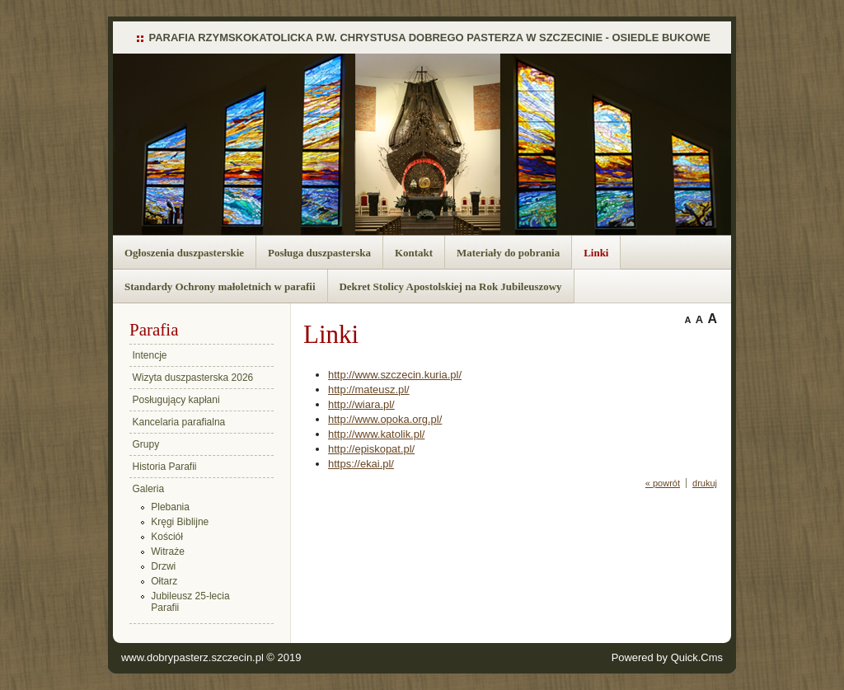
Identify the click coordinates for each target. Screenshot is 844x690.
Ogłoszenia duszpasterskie (184, 252)
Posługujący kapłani (176, 400)
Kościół (167, 536)
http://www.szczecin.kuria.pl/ (395, 374)
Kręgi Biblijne (180, 522)
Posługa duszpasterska (319, 252)
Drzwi (163, 566)
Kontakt (414, 252)
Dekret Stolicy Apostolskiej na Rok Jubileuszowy (451, 286)
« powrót (662, 483)
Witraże (168, 551)
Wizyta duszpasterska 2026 (193, 377)
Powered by (667, 657)
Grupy (146, 444)
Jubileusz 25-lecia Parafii (190, 601)
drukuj (704, 483)
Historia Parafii (165, 466)
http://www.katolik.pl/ (376, 434)
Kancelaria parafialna (179, 422)
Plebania (170, 507)
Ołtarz (164, 581)
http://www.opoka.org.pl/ (385, 419)
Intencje (150, 355)
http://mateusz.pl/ (369, 389)
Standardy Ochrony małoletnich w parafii (220, 286)
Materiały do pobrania (508, 252)
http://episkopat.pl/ (371, 449)
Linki (596, 252)
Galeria (149, 489)
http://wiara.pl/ (361, 404)
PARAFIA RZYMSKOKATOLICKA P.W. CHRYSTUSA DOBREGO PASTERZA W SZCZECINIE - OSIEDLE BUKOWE (430, 37)
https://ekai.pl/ (361, 464)
